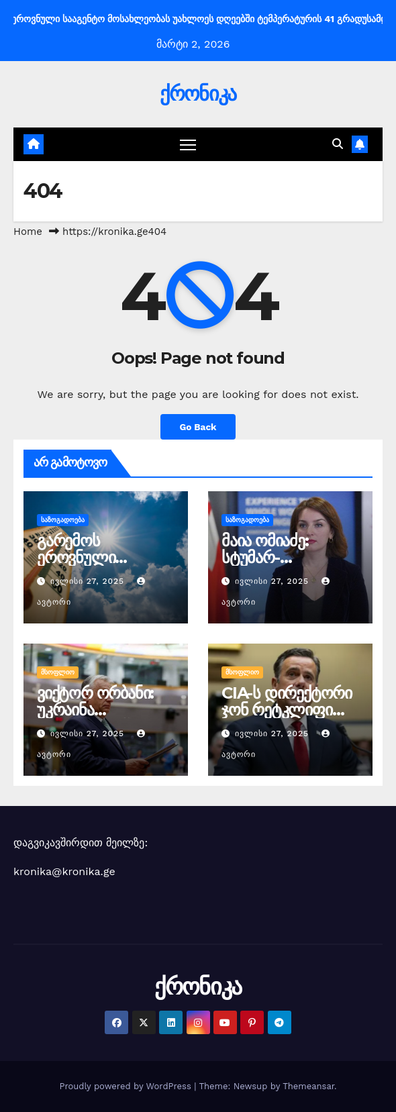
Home (27, 231)
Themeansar (308, 1086)
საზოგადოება (63, 519)
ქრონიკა (198, 93)
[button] (337, 144)
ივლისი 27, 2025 (89, 581)
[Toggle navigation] (187, 144)
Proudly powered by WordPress (126, 1086)
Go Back (197, 426)
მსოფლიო (58, 672)
